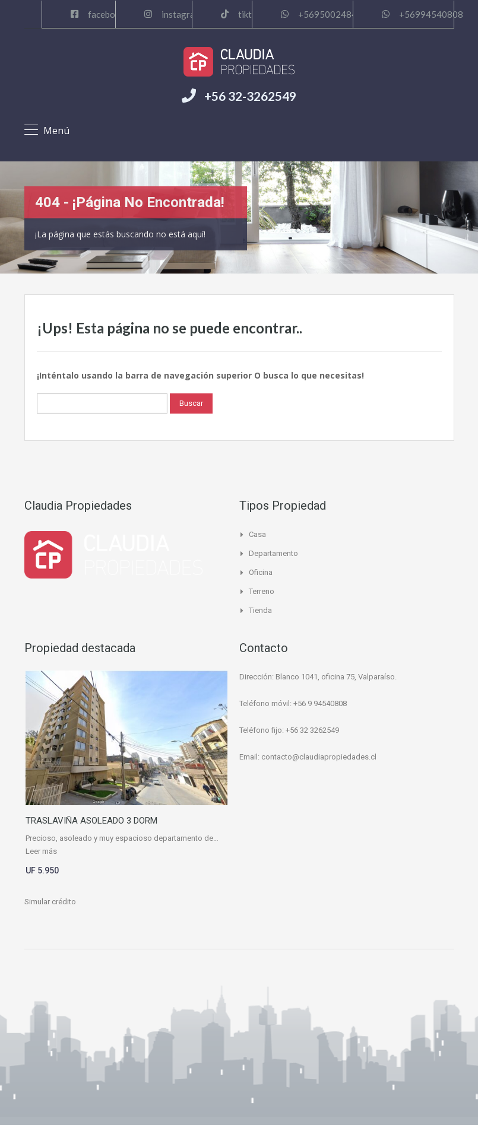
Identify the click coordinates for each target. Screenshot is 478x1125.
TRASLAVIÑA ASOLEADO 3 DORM (91, 820)
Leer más (41, 851)
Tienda (260, 610)
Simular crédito (50, 901)
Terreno (261, 591)
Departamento (273, 553)
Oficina (261, 572)
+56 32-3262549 (250, 95)
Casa (257, 534)
